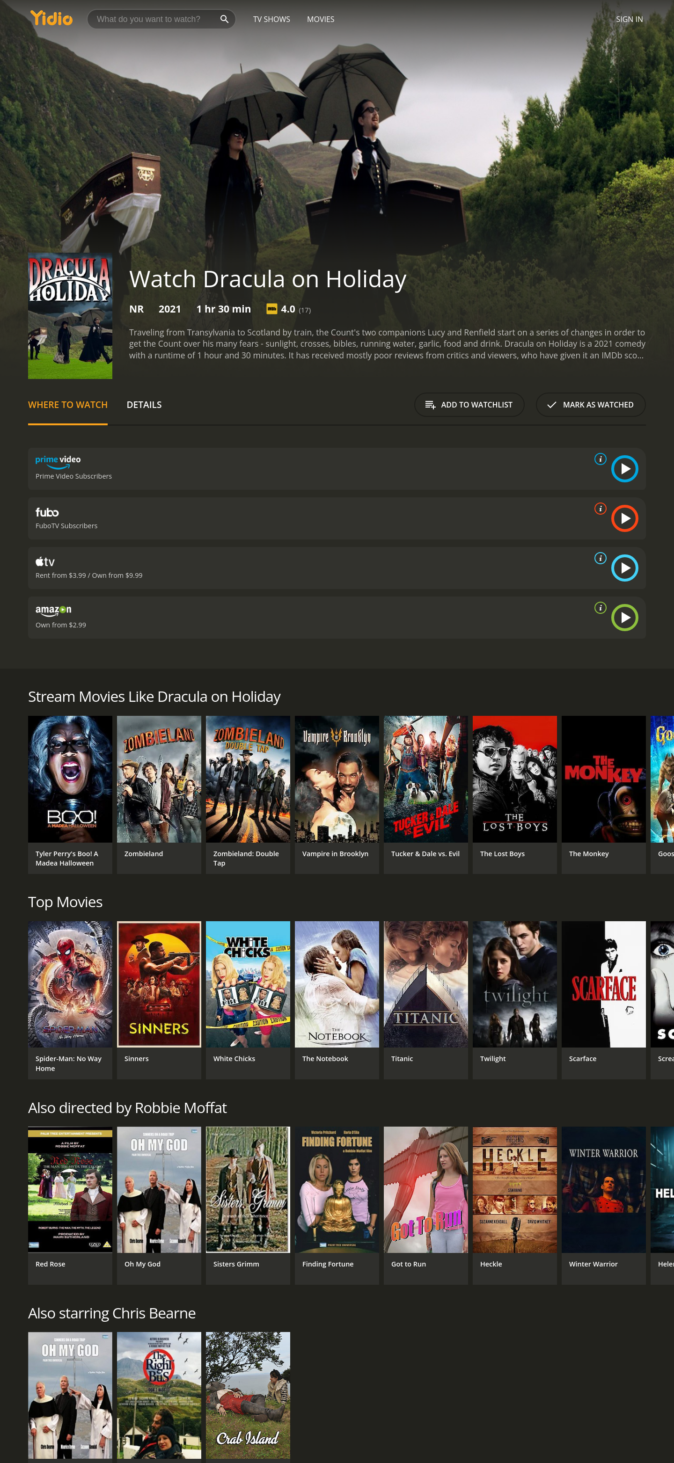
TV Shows (271, 19)
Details (143, 404)
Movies (321, 19)
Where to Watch (68, 404)
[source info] (599, 459)
